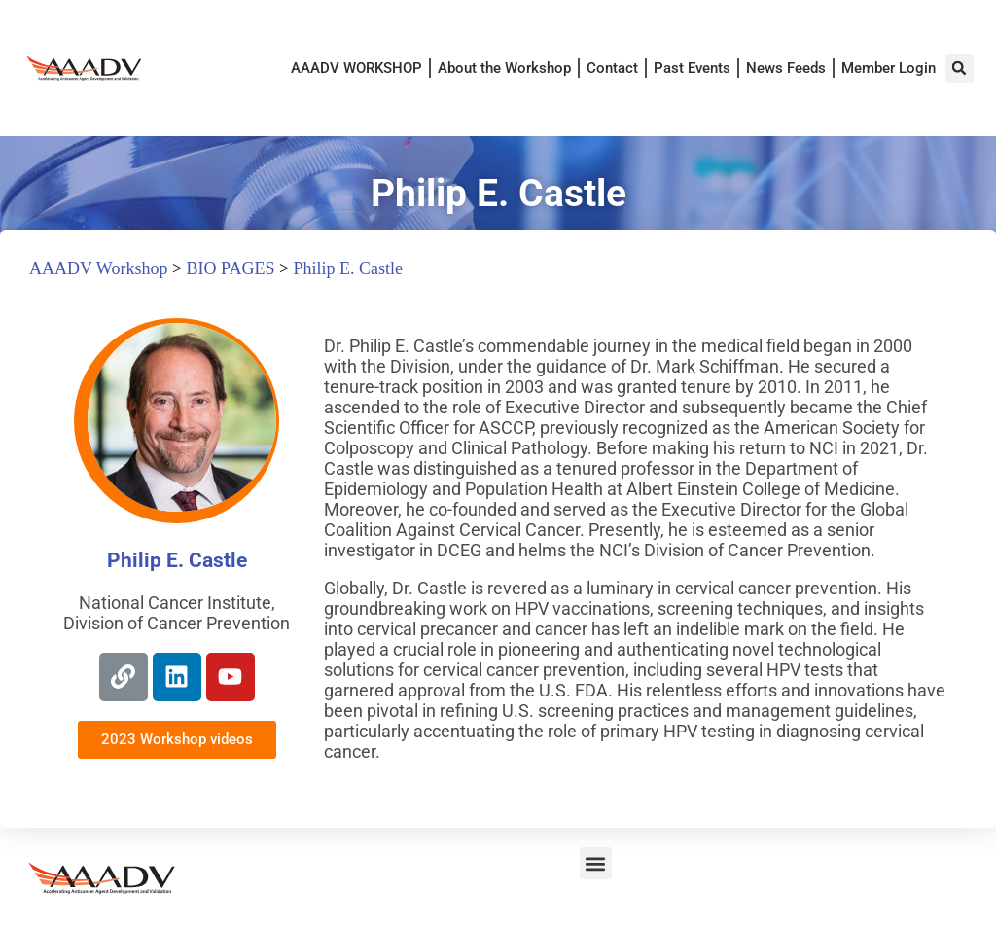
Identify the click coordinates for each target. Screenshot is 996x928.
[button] (959, 68)
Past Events (692, 68)
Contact (612, 68)
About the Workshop (504, 68)
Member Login (888, 68)
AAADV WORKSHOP (356, 68)
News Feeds (786, 68)
